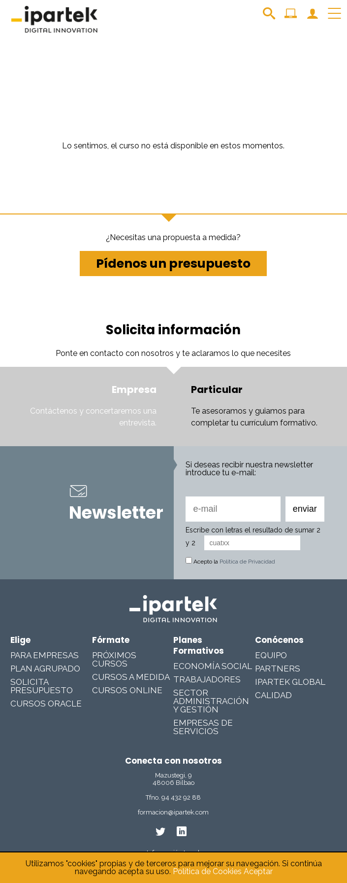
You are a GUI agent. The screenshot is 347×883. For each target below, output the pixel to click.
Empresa (134, 389)
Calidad (273, 695)
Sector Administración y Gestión (211, 701)
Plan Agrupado (45, 668)
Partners (277, 668)
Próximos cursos (114, 659)
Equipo (271, 655)
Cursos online (127, 690)
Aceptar (258, 871)
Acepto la (230, 561)
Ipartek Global (290, 682)
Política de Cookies (207, 871)
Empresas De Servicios (203, 727)
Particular (217, 389)
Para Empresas (44, 655)
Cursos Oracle (46, 703)
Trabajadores (207, 679)
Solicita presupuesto (41, 686)
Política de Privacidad (247, 561)
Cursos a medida (131, 677)
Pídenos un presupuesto (173, 263)
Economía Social (212, 666)
